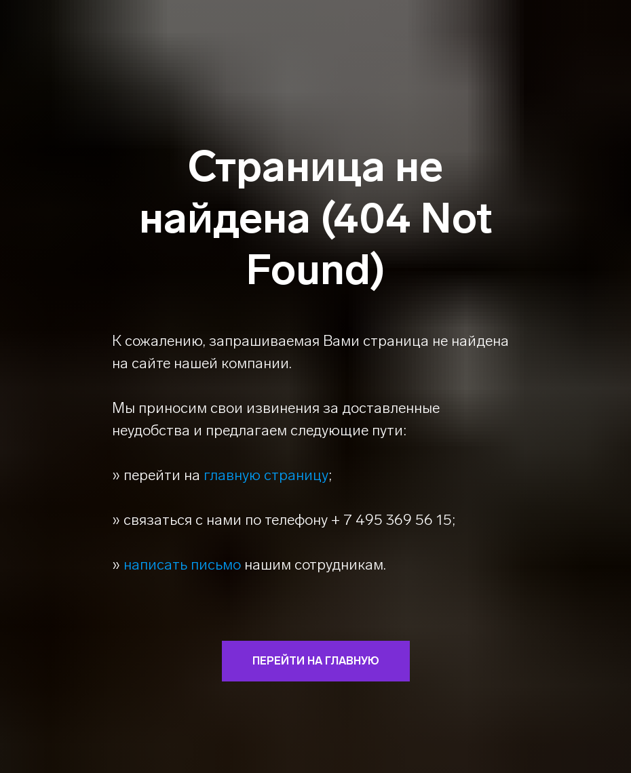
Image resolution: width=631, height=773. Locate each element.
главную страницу (266, 475)
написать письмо (182, 564)
